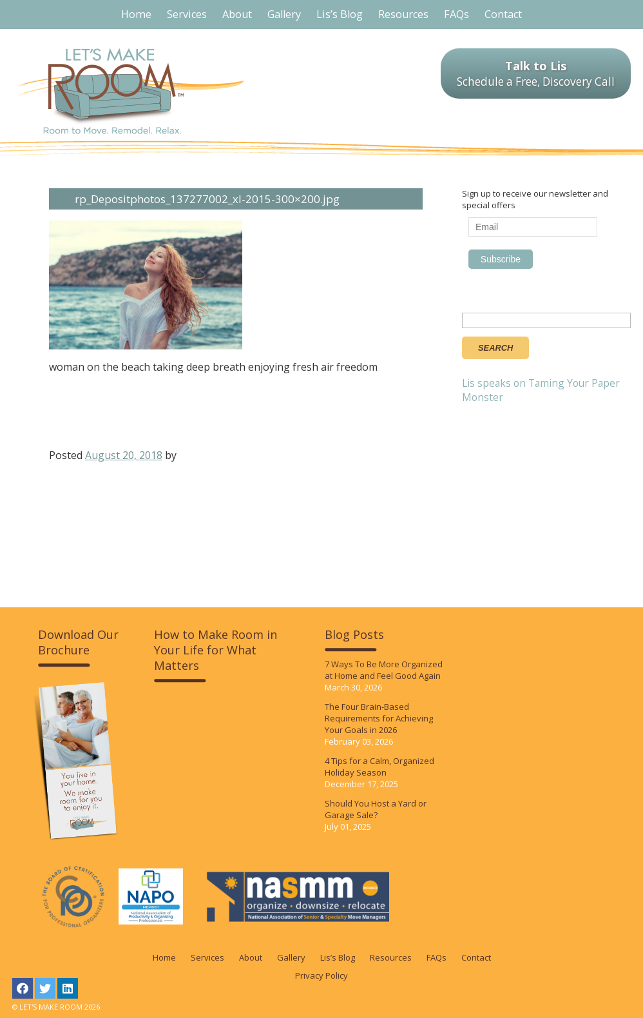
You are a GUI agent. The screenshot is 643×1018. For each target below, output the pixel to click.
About (250, 957)
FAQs (436, 957)
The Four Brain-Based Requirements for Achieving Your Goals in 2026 (379, 718)
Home (164, 957)
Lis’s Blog (337, 957)
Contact (476, 957)
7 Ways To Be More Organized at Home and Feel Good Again (384, 669)
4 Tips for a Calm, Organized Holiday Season (379, 766)
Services (207, 957)
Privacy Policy (321, 975)
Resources (391, 957)
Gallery (291, 957)
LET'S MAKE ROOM (132, 91)
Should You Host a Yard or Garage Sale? (376, 809)
